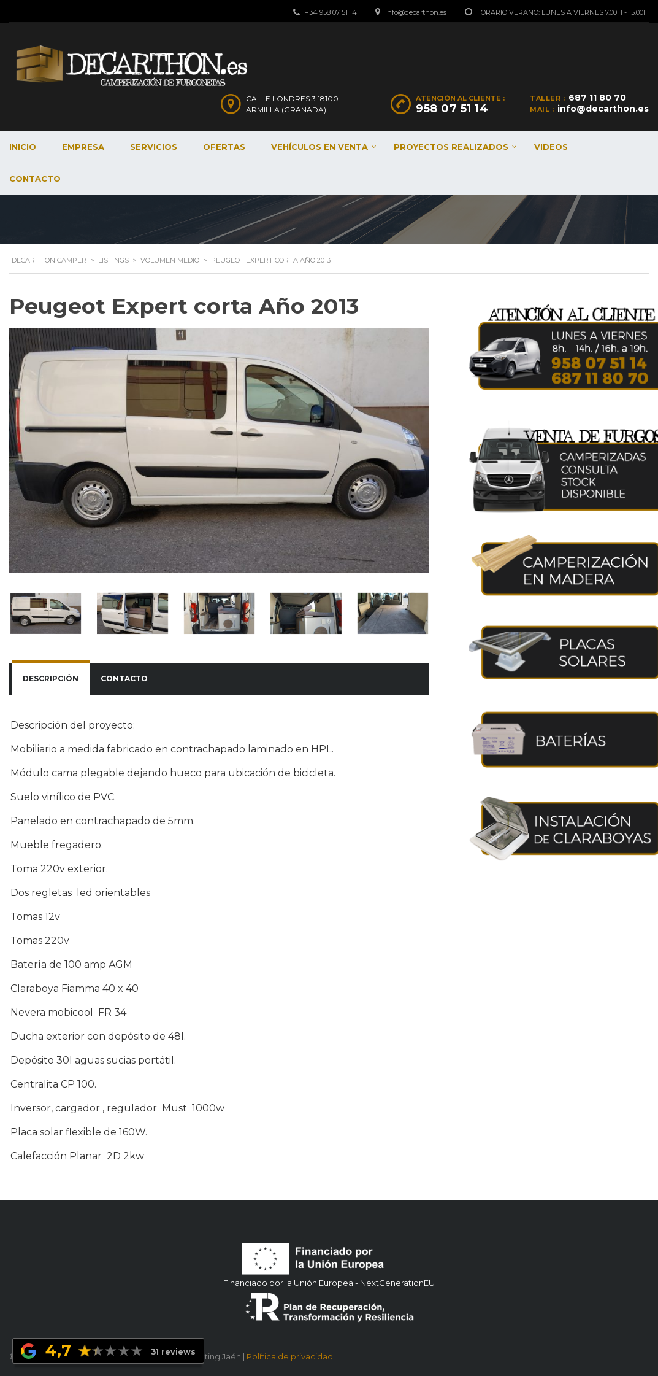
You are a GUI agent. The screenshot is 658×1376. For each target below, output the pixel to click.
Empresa (83, 147)
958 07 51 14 (452, 108)
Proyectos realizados (451, 147)
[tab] (51, 679)
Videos (551, 147)
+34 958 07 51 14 (331, 12)
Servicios (153, 147)
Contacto (124, 678)
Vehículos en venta (319, 147)
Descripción (50, 678)
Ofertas (224, 147)
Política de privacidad (290, 1356)
